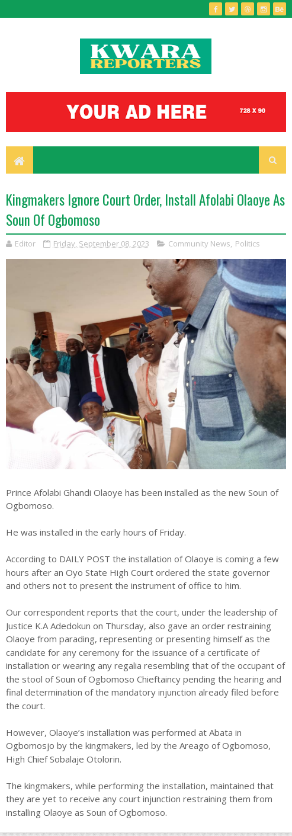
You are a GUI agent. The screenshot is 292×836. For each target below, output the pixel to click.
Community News (199, 243)
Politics (247, 243)
